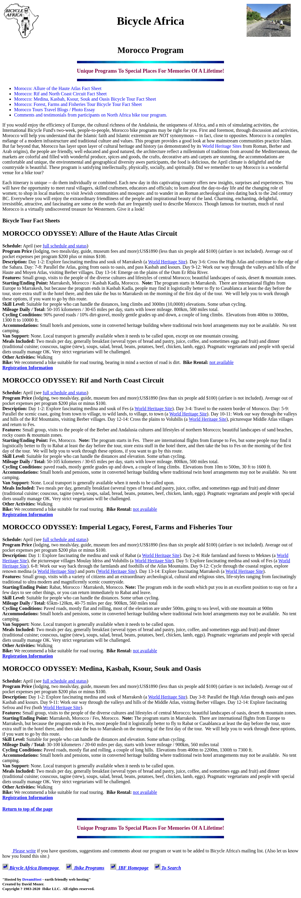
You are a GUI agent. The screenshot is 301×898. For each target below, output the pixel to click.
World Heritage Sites (222, 146)
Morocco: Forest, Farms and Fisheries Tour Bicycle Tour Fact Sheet (78, 104)
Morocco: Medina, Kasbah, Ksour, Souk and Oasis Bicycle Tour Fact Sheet (85, 99)
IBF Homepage (129, 867)
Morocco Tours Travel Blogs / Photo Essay (54, 109)
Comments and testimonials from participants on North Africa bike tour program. (90, 114)
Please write (19, 850)
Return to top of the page (27, 808)
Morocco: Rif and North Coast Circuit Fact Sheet (60, 93)
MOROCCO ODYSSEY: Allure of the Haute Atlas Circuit (89, 233)
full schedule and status (65, 245)
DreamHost (31, 879)
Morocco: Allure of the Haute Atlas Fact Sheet (57, 88)
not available (222, 362)
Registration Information (27, 367)
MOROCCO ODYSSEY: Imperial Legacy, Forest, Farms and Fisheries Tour (117, 527)
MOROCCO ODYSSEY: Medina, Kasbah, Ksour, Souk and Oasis (101, 668)
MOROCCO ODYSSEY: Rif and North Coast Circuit (83, 380)
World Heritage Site (167, 261)
